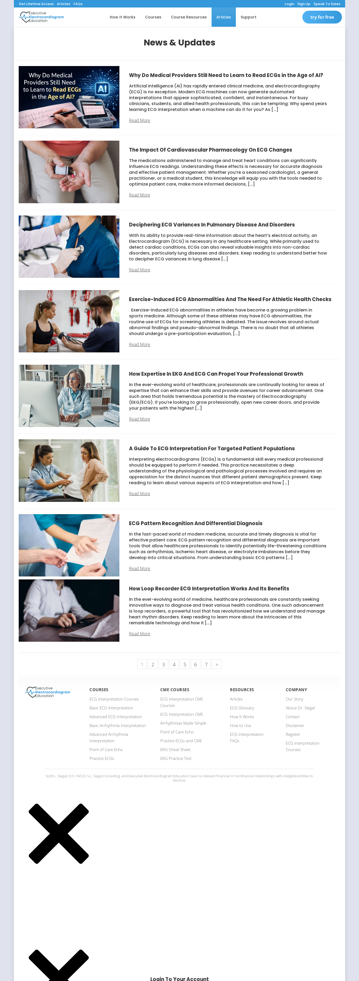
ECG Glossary (242, 707)
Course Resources (189, 17)
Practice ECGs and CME (181, 740)
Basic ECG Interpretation (111, 707)
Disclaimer (295, 725)
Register (293, 734)
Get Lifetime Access (36, 3)
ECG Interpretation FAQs (247, 737)
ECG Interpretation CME (181, 714)
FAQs (78, 3)
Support (248, 17)
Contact (293, 716)
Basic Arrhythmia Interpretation (117, 725)
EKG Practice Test (176, 758)
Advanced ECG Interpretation (115, 716)
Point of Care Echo (106, 749)
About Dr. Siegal (300, 707)
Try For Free (322, 17)
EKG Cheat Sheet (175, 749)
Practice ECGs (101, 758)
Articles (63, 3)
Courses (153, 17)
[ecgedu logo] (41, 17)
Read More (139, 120)
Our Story (294, 699)
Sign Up (303, 3)
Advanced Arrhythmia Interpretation (108, 737)
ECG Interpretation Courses (114, 699)
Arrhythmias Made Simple (183, 723)
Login (289, 3)
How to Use (240, 725)
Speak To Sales (327, 3)
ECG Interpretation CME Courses (181, 702)
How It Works (122, 17)
